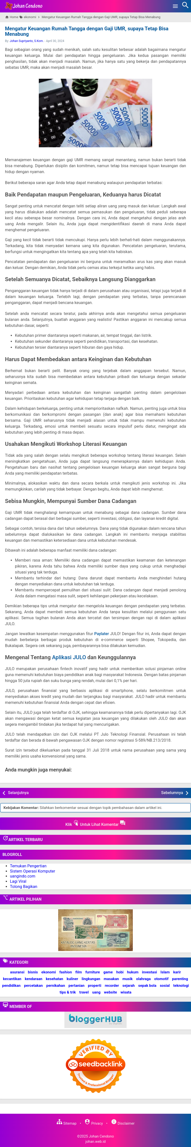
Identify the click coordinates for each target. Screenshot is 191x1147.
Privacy (93, 1123)
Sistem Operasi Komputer (32, 871)
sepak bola (147, 985)
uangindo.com (22, 876)
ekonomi (48, 972)
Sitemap (66, 1123)
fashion (65, 972)
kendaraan (34, 979)
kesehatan (54, 979)
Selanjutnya (18, 792)
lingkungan (91, 979)
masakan (111, 979)
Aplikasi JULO (69, 657)
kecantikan (12, 979)
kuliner (72, 979)
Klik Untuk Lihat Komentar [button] (95, 823)
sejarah (128, 985)
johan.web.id (95, 1142)
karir (177, 972)
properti (94, 985)
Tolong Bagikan (23, 886)
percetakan (33, 985)
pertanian (76, 985)
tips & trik (68, 992)
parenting (180, 979)
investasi (149, 972)
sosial (165, 985)
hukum (133, 972)
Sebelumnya (172, 792)
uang (96, 992)
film (78, 972)
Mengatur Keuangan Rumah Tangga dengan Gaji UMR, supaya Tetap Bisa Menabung (86, 31)
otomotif (161, 979)
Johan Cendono (101, 1136)
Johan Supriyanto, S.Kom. (27, 41)
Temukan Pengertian (28, 866)
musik (127, 979)
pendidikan (11, 985)
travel (84, 992)
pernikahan (55, 985)
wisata (125, 992)
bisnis (33, 972)
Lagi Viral (18, 881)
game (108, 972)
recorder (112, 985)
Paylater (101, 633)
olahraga (143, 979)
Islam (165, 972)
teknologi (181, 985)
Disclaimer (123, 1123)
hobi (119, 972)
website (110, 992)
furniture (92, 972)
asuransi (17, 972)
